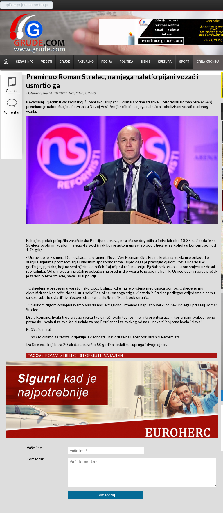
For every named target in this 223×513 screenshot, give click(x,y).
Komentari (12, 112)
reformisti (90, 355)
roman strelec (60, 355)
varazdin (113, 355)
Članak (11, 90)
